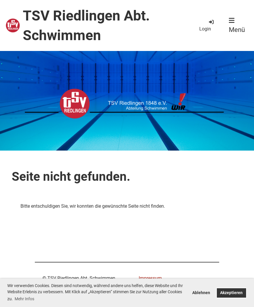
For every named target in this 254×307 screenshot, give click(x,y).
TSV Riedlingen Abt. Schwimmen (86, 25)
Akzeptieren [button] (231, 292)
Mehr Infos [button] (24, 298)
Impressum (150, 278)
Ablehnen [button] (201, 292)
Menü (237, 25)
